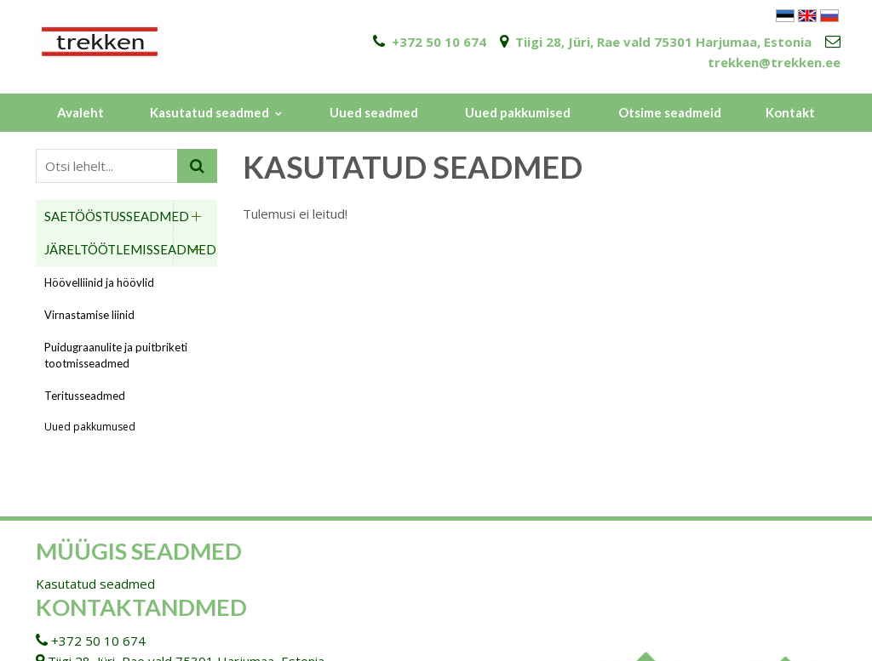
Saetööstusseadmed (116, 216)
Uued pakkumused (89, 426)
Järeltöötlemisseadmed (130, 249)
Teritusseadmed (84, 395)
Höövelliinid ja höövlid (99, 282)
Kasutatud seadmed (209, 112)
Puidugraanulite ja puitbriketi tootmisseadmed (115, 354)
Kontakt (790, 112)
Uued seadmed (374, 112)
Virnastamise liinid (89, 315)
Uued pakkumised (518, 112)
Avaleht (80, 112)
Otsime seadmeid (669, 112)
